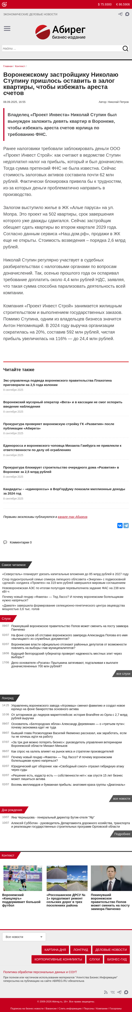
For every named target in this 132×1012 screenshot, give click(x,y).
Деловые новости (111, 949)
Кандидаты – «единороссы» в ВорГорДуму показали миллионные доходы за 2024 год (64, 491)
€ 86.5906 (123, 4)
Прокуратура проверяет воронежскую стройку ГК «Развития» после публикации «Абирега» (58, 426)
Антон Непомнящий (23, 325)
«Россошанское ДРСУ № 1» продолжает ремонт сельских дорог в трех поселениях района (66, 900)
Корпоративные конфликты (58, 959)
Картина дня (55, 949)
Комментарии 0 (21, 542)
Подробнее (122, 834)
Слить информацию (70, 1008)
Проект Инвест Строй (49, 305)
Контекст (8, 855)
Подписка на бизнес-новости (27, 1008)
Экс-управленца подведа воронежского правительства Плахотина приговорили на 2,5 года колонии (57, 383)
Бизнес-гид (117, 959)
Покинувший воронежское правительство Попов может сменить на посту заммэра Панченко (110, 902)
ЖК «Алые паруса (80, 207)
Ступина (29, 319)
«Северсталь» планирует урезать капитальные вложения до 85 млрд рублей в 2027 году (65, 574)
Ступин (113, 155)
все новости (121, 798)
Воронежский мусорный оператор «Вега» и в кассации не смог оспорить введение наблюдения (62, 404)
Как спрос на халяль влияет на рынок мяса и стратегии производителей (62, 751)
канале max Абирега (72, 517)
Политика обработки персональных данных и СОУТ (40, 972)
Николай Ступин (20, 260)
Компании (101, 1008)
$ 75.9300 (105, 4)
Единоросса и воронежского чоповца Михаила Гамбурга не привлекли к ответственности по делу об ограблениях (62, 448)
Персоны (89, 1008)
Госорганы (116, 1008)
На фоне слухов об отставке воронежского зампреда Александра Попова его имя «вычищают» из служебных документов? (69, 636)
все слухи (123, 673)
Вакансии (51, 1008)
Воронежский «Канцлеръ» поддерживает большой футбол (21, 900)
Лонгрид (8, 698)
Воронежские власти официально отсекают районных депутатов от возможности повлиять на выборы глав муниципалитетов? (69, 646)
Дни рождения (12, 810)
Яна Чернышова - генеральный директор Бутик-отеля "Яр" (53, 817)
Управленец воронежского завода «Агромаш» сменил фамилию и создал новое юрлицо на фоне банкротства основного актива (68, 707)
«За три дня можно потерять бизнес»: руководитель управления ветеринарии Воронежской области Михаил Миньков (66, 743)
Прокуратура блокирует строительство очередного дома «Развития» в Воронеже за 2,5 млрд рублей (61, 469)
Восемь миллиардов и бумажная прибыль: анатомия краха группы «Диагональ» (68, 784)
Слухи (6, 618)
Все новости (14, 937)
